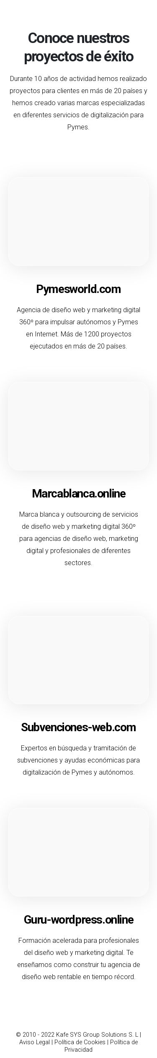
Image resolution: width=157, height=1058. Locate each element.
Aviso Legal (34, 1042)
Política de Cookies (80, 1042)
